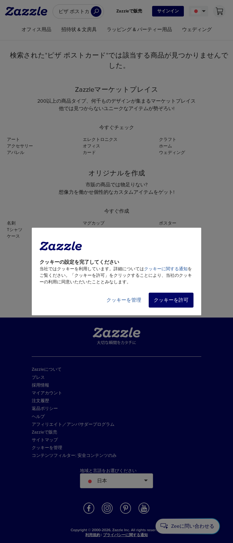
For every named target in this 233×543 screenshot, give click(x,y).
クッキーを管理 (123, 300)
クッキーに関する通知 (166, 269)
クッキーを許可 (171, 300)
